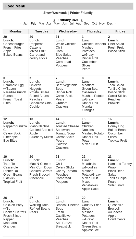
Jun (64, 23)
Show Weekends (55, 13)
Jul (71, 23)
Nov (102, 23)
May (57, 23)
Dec (110, 23)
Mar (41, 23)
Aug (78, 23)
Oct (94, 23)
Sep (86, 23)
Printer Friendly (81, 13)
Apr (48, 23)
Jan (25, 23)
